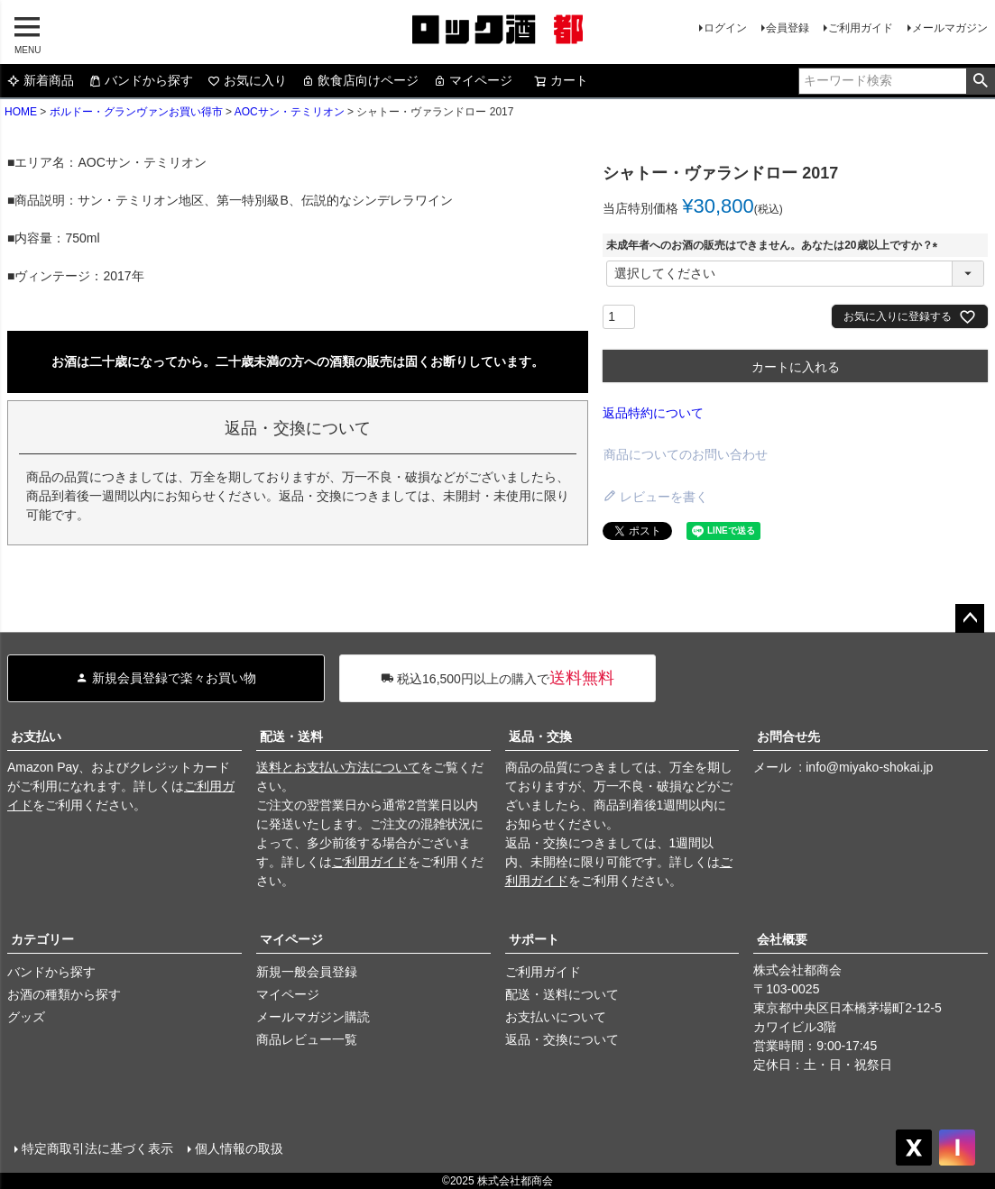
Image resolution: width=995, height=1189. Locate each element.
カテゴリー (42, 939)
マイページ (472, 80)
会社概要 (782, 939)
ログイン (725, 28)
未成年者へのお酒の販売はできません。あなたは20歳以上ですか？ (774, 245)
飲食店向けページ (360, 80)
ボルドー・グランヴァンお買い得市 (136, 111)
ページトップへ (969, 618)
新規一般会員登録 (306, 972)
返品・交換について (562, 1039)
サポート (534, 939)
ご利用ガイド (860, 28)
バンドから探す (140, 80)
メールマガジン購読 (313, 1017)
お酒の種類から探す (64, 994)
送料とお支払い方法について (338, 767)
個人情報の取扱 (239, 1148)
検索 (980, 81)
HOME (21, 111)
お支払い (36, 736)
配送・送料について (562, 994)
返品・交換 (540, 736)
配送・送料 (291, 736)
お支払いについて (555, 1017)
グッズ (26, 1017)
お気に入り (247, 80)
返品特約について (653, 413)
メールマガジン (950, 28)
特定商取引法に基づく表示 (97, 1148)
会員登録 (787, 28)
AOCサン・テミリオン (290, 111)
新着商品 (40, 80)
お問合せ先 (788, 736)
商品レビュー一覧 (306, 1039)
